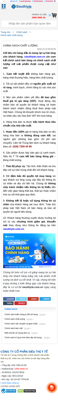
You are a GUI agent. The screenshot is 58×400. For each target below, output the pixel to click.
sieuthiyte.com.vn (34, 56)
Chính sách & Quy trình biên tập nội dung (23, 337)
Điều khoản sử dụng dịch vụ (17, 333)
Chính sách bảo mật (14, 328)
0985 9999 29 (38, 17)
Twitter (21, 299)
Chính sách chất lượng (12, 35)
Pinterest (20, 303)
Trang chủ (6, 32)
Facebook (9, 299)
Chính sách (21, 32)
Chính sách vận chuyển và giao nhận (21, 323)
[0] (53, 15)
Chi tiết (42, 314)
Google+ (33, 299)
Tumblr (8, 303)
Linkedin (45, 299)
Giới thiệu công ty (10, 383)
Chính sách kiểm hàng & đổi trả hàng (21, 314)
